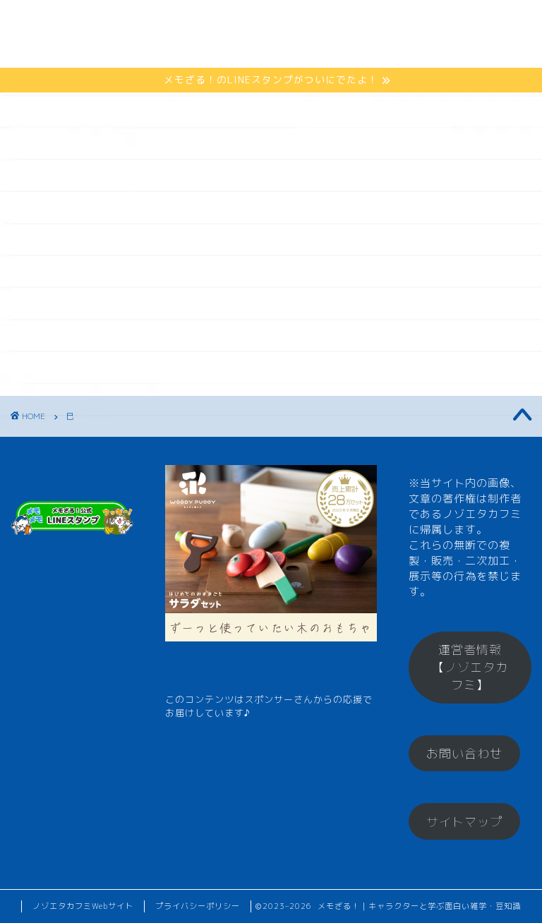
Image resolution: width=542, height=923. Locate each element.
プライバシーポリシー (197, 906)
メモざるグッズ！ (177, 50)
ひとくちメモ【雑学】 (306, 22)
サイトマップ (464, 822)
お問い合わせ (464, 753)
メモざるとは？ (170, 22)
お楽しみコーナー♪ (310, 50)
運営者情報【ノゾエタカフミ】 (470, 667)
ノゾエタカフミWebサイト (82, 906)
